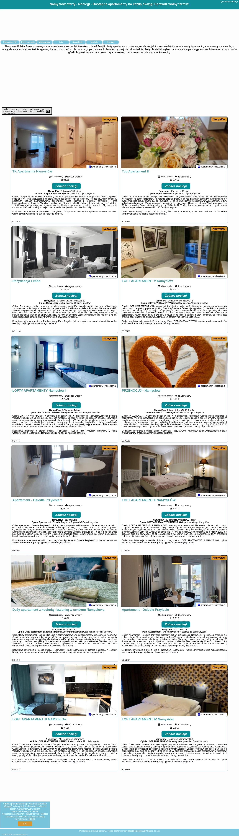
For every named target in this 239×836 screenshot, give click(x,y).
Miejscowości (44, 42)
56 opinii (194, 633)
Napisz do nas (153, 831)
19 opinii (195, 304)
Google (7, 806)
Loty (61, 42)
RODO (32, 819)
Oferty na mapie (28, 42)
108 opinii (86, 414)
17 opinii (195, 743)
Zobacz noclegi (66, 187)
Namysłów (109, 119)
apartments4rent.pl (229, 1)
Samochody (78, 42)
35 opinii (99, 633)
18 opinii (191, 414)
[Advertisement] (120, 81)
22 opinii (87, 743)
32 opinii (82, 195)
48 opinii (196, 524)
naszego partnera (54, 215)
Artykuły (110, 42)
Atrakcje (94, 42)
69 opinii (78, 304)
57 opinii (85, 524)
